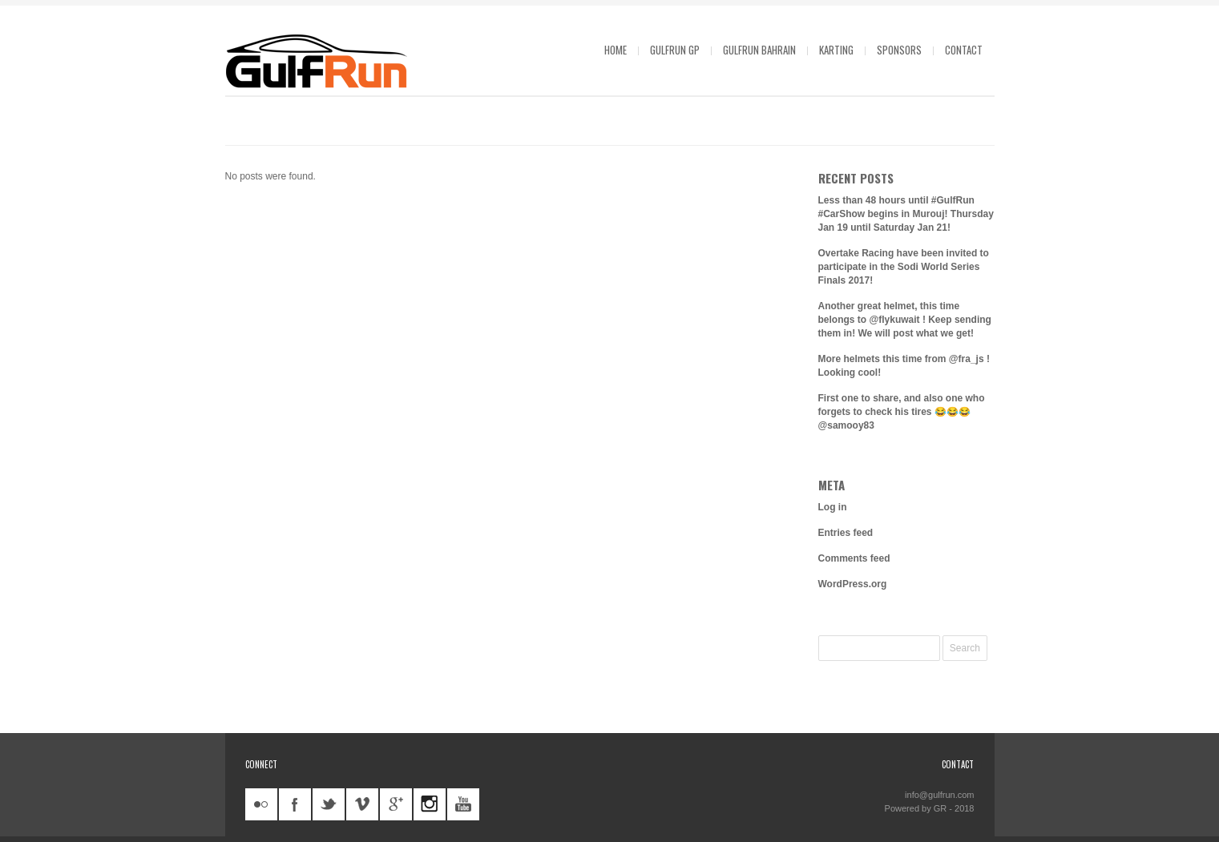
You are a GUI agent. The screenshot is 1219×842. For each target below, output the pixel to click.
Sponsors (899, 50)
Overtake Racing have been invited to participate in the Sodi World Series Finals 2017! (903, 267)
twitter (329, 804)
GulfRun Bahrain (759, 50)
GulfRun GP (675, 50)
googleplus (396, 804)
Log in (832, 507)
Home (615, 50)
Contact (964, 50)
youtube (463, 804)
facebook (295, 804)
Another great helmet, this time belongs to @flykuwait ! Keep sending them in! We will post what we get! (904, 319)
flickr (261, 804)
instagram (430, 804)
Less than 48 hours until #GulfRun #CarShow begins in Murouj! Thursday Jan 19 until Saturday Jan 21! (906, 214)
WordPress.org (852, 584)
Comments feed (854, 558)
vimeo (362, 804)
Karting (836, 50)
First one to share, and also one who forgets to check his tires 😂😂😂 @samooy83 (901, 412)
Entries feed (846, 532)
